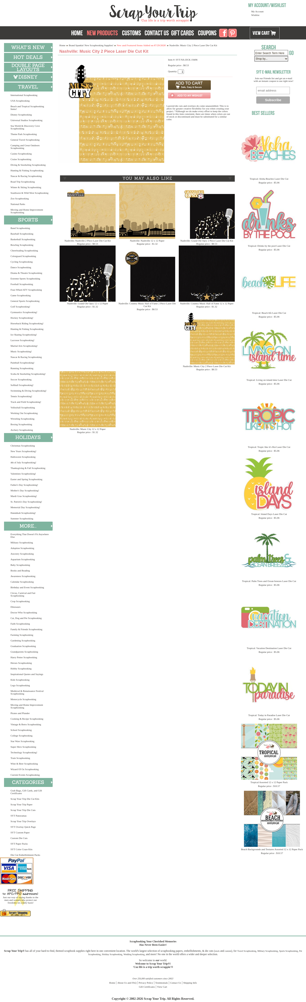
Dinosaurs (16, 607)
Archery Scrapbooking (22, 430)
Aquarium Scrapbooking (23, 559)
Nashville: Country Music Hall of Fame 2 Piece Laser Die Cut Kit (147, 304)
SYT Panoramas (19, 815)
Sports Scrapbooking (288, 951)
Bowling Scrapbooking (22, 245)
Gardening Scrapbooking (23, 640)
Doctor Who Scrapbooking (24, 612)
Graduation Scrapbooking (23, 646)
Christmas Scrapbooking (23, 445)
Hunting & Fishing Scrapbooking (27, 170)
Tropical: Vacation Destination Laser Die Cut (269, 648)
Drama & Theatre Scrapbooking (26, 273)
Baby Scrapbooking (20, 565)
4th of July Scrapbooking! (23, 462)
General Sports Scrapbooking (25, 301)
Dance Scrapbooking (21, 267)
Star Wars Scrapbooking (22, 741)
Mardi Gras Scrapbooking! (24, 496)
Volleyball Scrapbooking (23, 407)
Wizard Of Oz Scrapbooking (25, 769)
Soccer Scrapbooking (21, 379)
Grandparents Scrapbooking (24, 651)
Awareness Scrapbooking (23, 576)
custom (228, 951)
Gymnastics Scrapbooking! (24, 312)
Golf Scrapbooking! (20, 306)
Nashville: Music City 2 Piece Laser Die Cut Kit (207, 366)
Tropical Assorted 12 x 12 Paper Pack (269, 782)
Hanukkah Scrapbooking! (23, 513)
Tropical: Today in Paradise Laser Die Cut (269, 715)
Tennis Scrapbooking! (21, 396)
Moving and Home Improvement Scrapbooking (27, 211)
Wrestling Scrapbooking (22, 418)
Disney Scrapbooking (21, 114)
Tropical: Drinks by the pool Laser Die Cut (269, 245)
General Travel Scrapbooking (25, 139)
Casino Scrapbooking (21, 153)
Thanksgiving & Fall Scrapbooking (28, 468)
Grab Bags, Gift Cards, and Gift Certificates (26, 792)
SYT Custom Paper (20, 832)
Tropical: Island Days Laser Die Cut (269, 514)
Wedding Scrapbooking (133, 954)
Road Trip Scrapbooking (23, 181)
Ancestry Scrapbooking (22, 553)
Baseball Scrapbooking (22, 233)
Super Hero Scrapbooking (23, 746)
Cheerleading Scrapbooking (24, 250)
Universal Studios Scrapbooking (26, 120)
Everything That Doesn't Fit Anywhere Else (30, 535)
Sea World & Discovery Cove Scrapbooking (25, 127)
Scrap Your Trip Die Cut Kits (25, 798)
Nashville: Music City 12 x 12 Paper (88, 429)
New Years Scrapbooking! (23, 451)
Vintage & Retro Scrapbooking (26, 724)
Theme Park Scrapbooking (24, 134)
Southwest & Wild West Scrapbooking (29, 193)
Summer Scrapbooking (22, 518)
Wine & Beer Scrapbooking (24, 763)
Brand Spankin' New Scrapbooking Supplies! (91, 45)
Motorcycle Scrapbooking (23, 699)
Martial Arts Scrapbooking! (24, 345)
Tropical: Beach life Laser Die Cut (269, 312)
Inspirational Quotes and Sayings (27, 674)
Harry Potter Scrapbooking (24, 657)
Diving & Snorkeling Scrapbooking (28, 164)
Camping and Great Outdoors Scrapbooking (25, 146)
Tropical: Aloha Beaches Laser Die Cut (269, 178)
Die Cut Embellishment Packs (25, 855)
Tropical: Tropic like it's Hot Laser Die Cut (269, 447)
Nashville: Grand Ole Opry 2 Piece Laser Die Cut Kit (206, 240)
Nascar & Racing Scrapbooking (26, 176)
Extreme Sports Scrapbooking (25, 278)
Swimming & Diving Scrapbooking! (28, 390)
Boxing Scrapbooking (21, 424)
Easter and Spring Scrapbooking (26, 479)
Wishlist (255, 15)
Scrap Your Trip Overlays (23, 821)
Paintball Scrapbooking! (22, 362)
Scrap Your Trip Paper (21, 804)
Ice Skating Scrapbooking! (24, 334)
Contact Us (175, 982)
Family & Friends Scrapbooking (26, 629)
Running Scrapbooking (22, 368)
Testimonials (161, 982)
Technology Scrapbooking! (24, 752)
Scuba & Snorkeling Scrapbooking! (28, 373)
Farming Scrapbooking (22, 635)
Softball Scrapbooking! (22, 385)
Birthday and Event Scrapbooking (27, 587)
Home (62, 45)
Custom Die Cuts (19, 838)
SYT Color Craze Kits (21, 849)
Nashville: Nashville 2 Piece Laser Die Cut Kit (88, 240)
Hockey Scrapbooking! (22, 317)
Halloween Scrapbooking (23, 456)
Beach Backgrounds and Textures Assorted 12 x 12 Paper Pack (272, 849)
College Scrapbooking (21, 735)
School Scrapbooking (21, 730)
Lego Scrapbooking (20, 685)
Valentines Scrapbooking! (23, 473)
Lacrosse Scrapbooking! (22, 340)
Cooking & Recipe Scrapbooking (27, 718)
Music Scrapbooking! (21, 351)
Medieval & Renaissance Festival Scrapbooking (27, 692)
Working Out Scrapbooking (24, 413)
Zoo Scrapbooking (20, 198)
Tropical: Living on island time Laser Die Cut (269, 380)
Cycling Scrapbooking (22, 261)
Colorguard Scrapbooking (23, 256)
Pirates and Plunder (20, 713)
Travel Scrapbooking (246, 951)
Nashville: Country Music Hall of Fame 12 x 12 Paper (207, 303)
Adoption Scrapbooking (22, 548)
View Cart (162, 986)
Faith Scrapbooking (20, 623)
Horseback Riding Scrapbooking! (27, 323)
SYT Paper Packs (19, 843)
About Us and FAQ (126, 982)
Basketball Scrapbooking (23, 239)
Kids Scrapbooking (20, 679)
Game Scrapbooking (21, 295)
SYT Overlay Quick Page (23, 827)
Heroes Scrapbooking (21, 663)
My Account (257, 11)
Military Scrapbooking (22, 542)
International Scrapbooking (24, 95)
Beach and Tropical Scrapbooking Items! (27, 107)
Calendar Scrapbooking (22, 581)
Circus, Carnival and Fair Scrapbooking (23, 594)
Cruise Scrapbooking (21, 159)
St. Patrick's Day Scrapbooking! (26, 501)
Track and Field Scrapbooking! (26, 402)
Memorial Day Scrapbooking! (25, 507)
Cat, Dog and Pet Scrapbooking (26, 618)
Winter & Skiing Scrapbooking (26, 187)
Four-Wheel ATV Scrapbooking (26, 289)
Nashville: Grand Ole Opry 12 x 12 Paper (87, 303)
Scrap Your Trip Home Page (123, 12)
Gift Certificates (147, 986)
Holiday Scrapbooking (112, 954)
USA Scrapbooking (20, 100)
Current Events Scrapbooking (25, 774)
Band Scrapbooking (20, 228)
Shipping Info (190, 982)
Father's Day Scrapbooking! (24, 485)
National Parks (18, 204)
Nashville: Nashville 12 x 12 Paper (147, 240)
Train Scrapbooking (20, 758)
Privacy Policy (146, 982)
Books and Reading (20, 570)
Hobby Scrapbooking (21, 668)
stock (217, 951)
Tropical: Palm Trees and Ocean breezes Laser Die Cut (269, 581)
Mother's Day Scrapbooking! (25, 490)
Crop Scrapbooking (20, 601)
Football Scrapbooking (22, 284)
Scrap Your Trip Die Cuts (23, 810)
